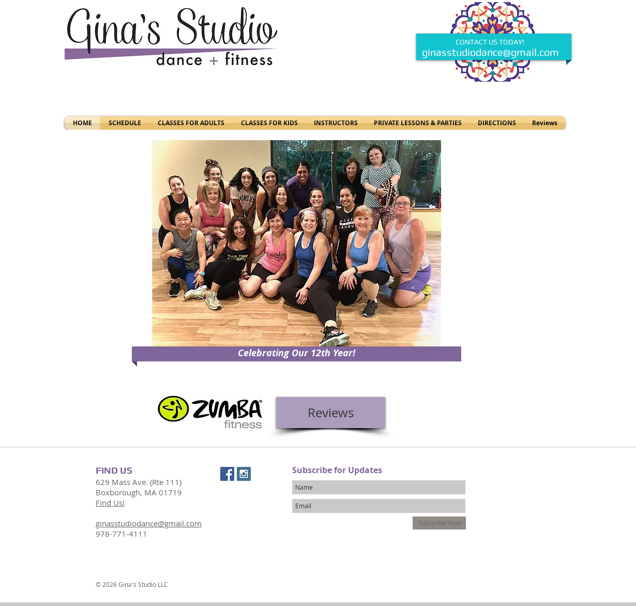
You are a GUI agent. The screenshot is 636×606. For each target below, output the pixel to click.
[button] (296, 249)
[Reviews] (330, 412)
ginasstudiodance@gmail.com (490, 52)
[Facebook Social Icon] (227, 474)
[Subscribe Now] (439, 523)
